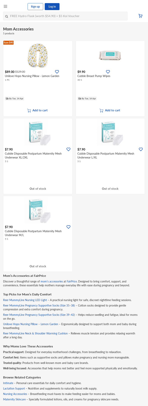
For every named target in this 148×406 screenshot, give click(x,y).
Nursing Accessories (15, 394)
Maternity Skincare (14, 399)
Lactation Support (14, 388)
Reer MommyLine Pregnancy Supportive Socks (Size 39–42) (39, 314)
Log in (52, 6)
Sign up (35, 6)
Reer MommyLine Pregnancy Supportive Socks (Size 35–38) (39, 305)
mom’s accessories (52, 281)
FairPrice (72, 281)
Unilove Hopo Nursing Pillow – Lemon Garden (30, 324)
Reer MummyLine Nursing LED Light (25, 300)
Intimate (8, 383)
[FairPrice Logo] (17, 6)
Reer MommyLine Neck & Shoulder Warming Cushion (35, 333)
